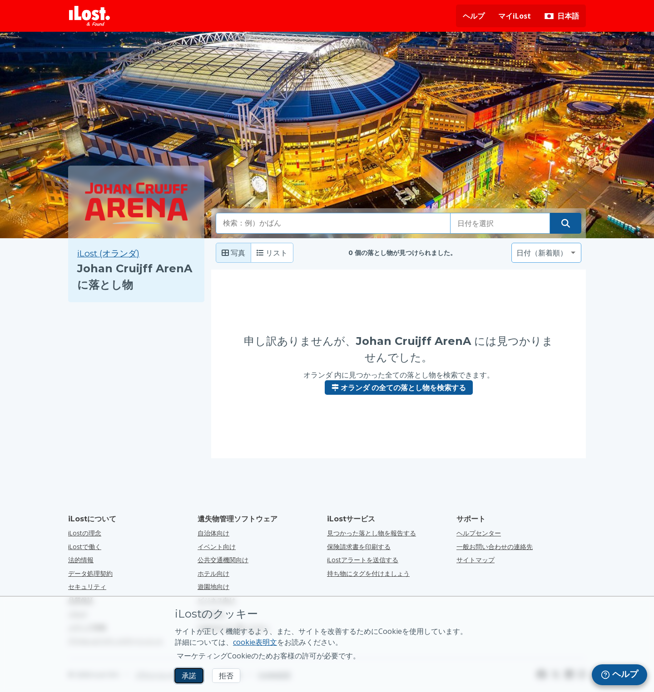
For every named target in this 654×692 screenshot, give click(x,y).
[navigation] (619, 674)
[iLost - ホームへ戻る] (89, 16)
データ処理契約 (90, 573)
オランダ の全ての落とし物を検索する (399, 388)
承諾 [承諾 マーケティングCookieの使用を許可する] (189, 676)
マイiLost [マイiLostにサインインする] (514, 16)
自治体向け (213, 533)
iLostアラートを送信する (362, 559)
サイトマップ (475, 559)
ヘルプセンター (478, 533)
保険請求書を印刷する (359, 546)
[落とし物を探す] (565, 223)
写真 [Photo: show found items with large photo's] (233, 253)
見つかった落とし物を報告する (371, 533)
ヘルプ (474, 16)
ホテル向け (213, 573)
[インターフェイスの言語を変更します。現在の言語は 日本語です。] (562, 16)
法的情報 (81, 559)
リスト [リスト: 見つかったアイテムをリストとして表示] (272, 253)
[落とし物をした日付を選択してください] (500, 223)
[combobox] (333, 223)
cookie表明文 (255, 642)
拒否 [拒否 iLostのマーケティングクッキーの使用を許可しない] (226, 676)
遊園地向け (213, 586)
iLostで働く (84, 546)
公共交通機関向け (223, 559)
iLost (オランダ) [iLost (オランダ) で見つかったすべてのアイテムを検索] (108, 253)
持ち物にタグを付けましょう (368, 573)
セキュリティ (87, 586)
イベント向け (217, 546)
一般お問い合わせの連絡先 (494, 546)
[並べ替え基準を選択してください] (546, 253)
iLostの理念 (84, 533)
